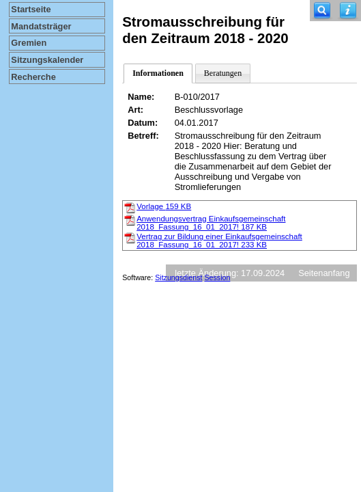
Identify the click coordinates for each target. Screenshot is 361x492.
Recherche (33, 77)
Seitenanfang (323, 273)
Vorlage (163, 206)
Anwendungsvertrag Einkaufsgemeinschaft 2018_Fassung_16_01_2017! (210, 223)
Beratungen (223, 73)
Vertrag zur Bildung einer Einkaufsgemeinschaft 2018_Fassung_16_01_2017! (219, 240)
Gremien (28, 43)
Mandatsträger (41, 26)
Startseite (30, 9)
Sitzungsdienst (178, 277)
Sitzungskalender (47, 60)
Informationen (158, 73)
